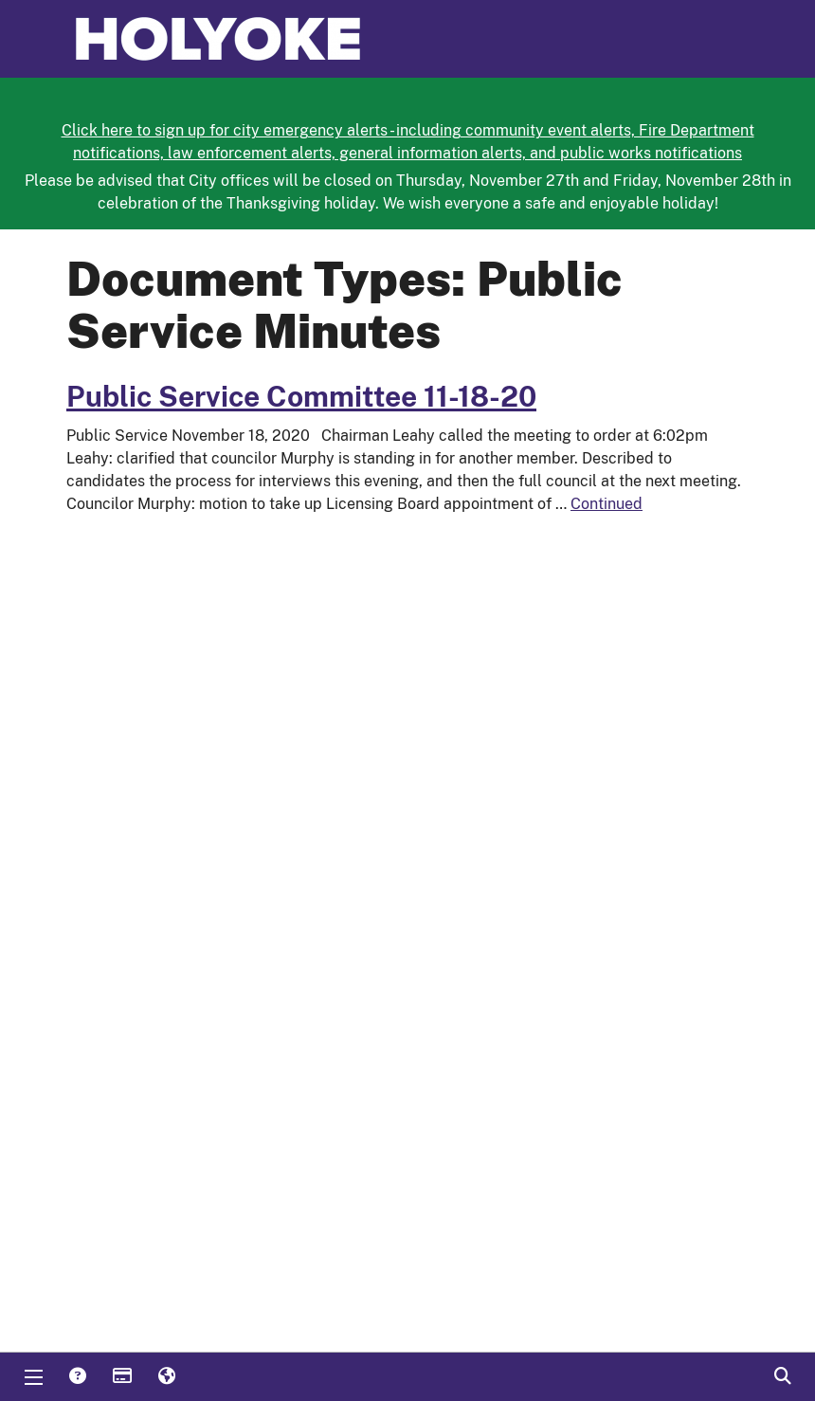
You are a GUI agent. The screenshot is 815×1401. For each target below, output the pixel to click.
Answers (77, 1377)
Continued (606, 504)
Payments (121, 1377)
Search (782, 1377)
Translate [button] (166, 1377)
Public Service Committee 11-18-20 (301, 396)
